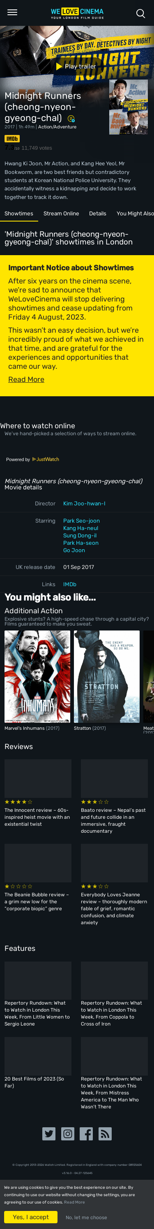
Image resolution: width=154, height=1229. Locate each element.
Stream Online (61, 213)
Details (97, 213)
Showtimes (19, 213)
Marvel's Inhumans (25, 728)
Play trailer (73, 66)
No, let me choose (86, 1217)
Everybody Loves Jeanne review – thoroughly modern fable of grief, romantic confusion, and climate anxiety (114, 908)
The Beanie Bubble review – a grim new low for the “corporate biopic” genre (37, 901)
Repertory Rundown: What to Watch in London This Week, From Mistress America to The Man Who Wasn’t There (111, 1093)
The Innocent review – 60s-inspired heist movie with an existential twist (37, 817)
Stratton (83, 728)
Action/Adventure (57, 127)
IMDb (69, 584)
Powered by (33, 459)
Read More (74, 1202)
